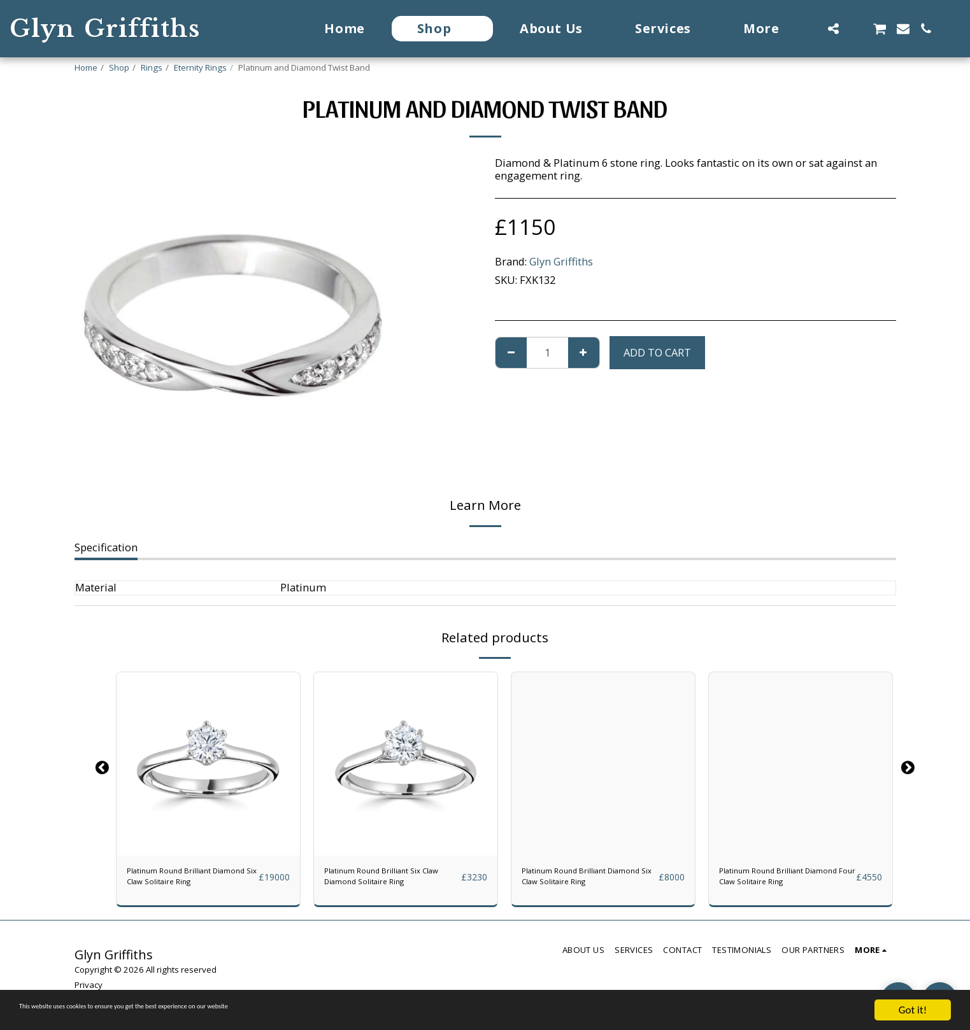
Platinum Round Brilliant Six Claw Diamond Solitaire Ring (390, 882)
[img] (208, 764)
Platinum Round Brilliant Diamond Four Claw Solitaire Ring (781, 882)
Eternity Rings (200, 67)
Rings (151, 67)
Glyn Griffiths (561, 261)
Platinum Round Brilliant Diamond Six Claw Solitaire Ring (188, 882)
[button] (833, 28)
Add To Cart (657, 352)
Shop (119, 67)
